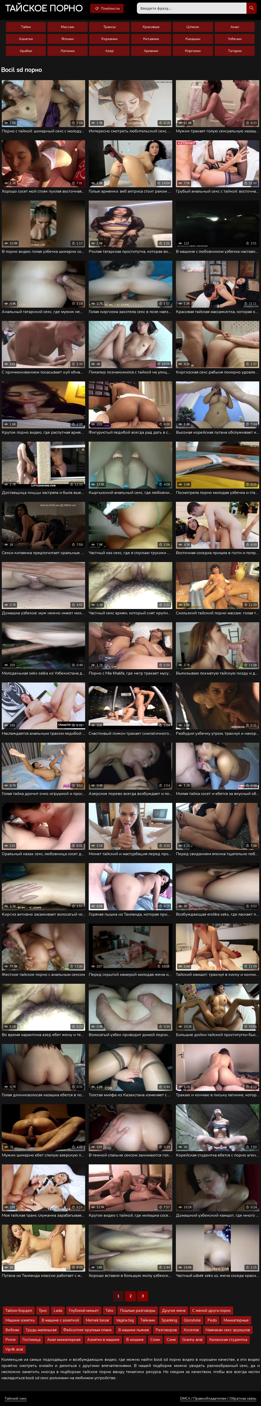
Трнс (43, 1310)
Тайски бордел (18, 1310)
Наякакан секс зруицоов (227, 1330)
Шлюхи (193, 26)
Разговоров (166, 1330)
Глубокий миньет (84, 1310)
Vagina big (125, 1320)
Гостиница (31, 1339)
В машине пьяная (133, 1330)
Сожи (155, 1339)
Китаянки (151, 38)
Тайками (147, 1320)
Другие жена (174, 1310)
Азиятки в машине (103, 1339)
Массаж (67, 26)
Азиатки (26, 38)
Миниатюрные (236, 1320)
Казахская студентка (228, 1339)
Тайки (26, 26)
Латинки (67, 50)
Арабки (26, 50)
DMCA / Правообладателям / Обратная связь (218, 1398)
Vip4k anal (14, 1349)
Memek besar (97, 1320)
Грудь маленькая (41, 1330)
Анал (234, 26)
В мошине (135, 1339)
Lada (58, 1310)
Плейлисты (107, 8)
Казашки (193, 38)
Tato (109, 1310)
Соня (171, 1339)
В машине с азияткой (60, 1320)
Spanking (169, 1320)
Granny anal (192, 1339)
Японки (67, 38)
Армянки (151, 50)
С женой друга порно (211, 1310)
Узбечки (235, 38)
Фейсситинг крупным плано (87, 1330)
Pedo (212, 1320)
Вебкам (12, 1330)
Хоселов (191, 1330)
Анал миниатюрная (64, 1339)
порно (44, 8)
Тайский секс (16, 1398)
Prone (10, 1339)
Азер (109, 50)
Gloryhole (192, 1320)
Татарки (235, 50)
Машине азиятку (20, 1320)
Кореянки (109, 38)
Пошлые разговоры (137, 1310)
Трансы (109, 26)
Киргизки (193, 50)
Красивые (151, 26)
